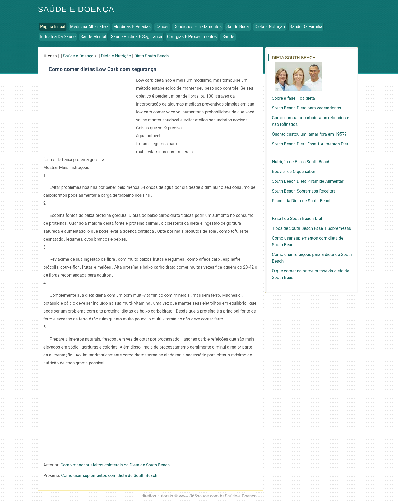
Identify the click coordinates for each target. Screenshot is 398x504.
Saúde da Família (306, 26)
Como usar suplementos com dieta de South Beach (109, 475)
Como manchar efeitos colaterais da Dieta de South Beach (115, 465)
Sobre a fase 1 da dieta (293, 98)
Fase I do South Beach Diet (297, 218)
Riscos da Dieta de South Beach (302, 200)
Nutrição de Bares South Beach (301, 161)
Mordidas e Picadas (132, 26)
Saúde (228, 36)
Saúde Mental (93, 36)
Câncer (162, 26)
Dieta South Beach (151, 55)
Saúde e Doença (76, 9)
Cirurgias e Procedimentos (192, 36)
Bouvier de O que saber (293, 171)
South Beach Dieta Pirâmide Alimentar (308, 181)
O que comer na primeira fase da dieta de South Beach (310, 274)
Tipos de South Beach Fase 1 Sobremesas (311, 228)
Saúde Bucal (238, 26)
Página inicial (52, 26)
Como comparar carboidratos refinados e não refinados (310, 121)
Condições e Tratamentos (197, 26)
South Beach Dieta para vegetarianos (306, 108)
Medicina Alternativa (89, 26)
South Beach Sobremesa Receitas (303, 191)
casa (52, 55)
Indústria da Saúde (58, 36)
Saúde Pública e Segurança (136, 36)
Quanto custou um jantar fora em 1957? (309, 134)
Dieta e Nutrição (269, 26)
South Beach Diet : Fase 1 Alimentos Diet (310, 143)
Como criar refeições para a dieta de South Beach (312, 258)
